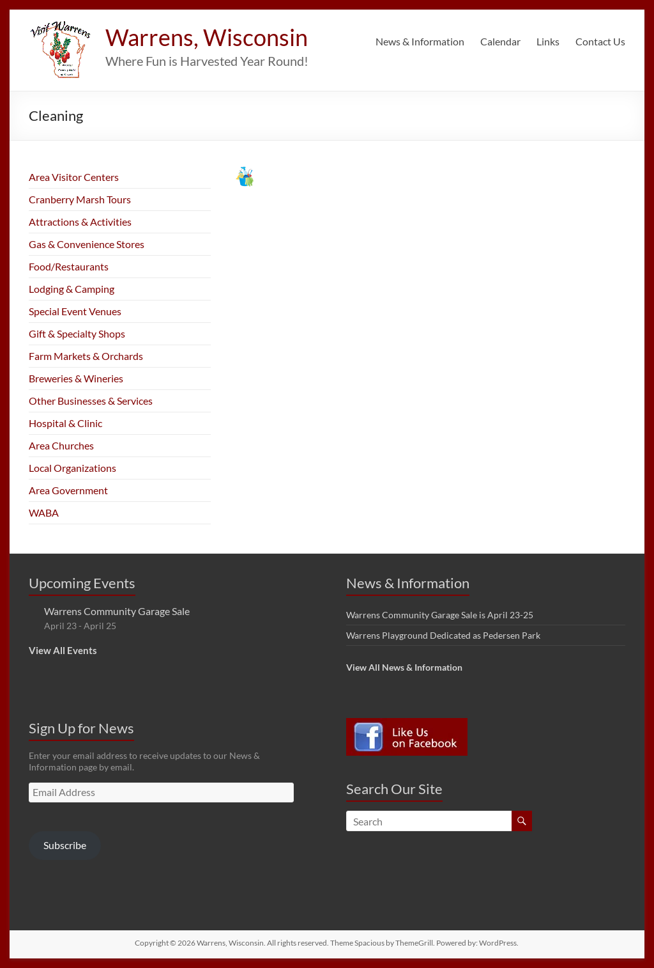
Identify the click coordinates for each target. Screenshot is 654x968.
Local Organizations (72, 468)
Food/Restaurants (69, 266)
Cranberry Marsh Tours (80, 199)
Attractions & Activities (80, 221)
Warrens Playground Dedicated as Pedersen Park (443, 635)
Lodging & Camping (71, 289)
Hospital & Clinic (65, 423)
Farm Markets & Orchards (86, 356)
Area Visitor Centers (74, 177)
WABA (44, 512)
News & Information (420, 41)
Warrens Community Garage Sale (117, 611)
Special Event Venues (75, 311)
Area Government (68, 490)
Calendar (500, 41)
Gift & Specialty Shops (77, 333)
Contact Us (600, 41)
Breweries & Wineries (76, 378)
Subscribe (64, 845)
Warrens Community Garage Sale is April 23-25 (439, 614)
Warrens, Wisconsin (206, 37)
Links (547, 41)
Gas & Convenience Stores (86, 244)
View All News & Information (404, 667)
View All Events (63, 650)
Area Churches (61, 445)
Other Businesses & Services (91, 400)
